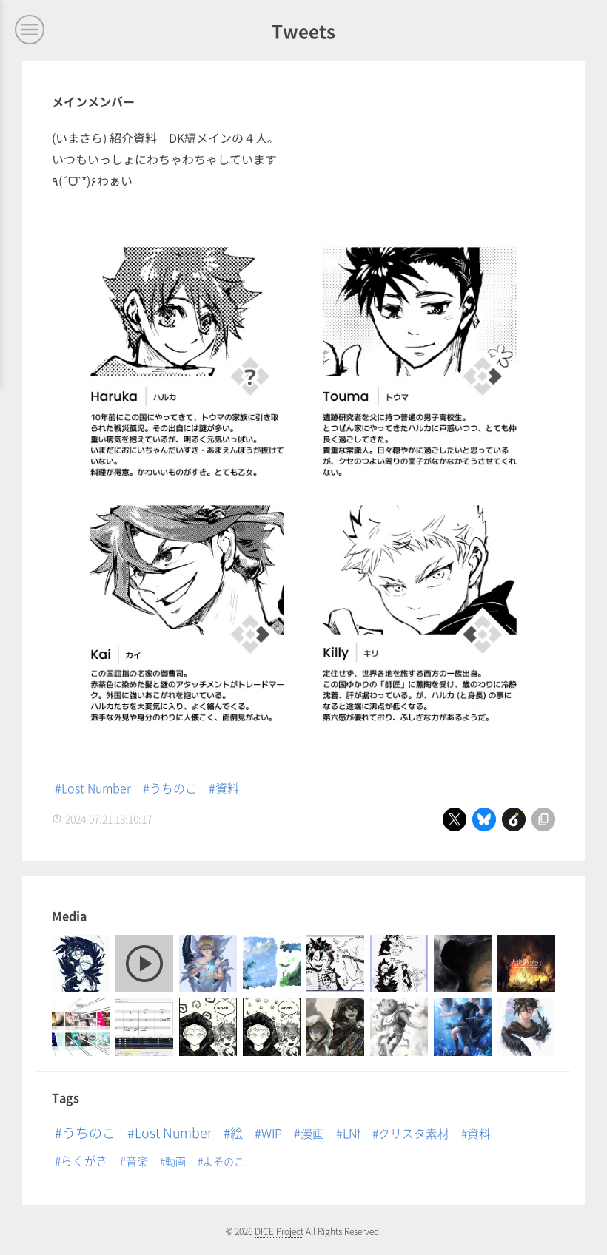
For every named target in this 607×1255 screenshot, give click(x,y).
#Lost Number (93, 787)
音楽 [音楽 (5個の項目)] (137, 1160)
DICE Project (279, 1231)
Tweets (303, 31)
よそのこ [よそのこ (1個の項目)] (223, 1161)
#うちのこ (170, 787)
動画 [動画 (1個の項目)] (175, 1161)
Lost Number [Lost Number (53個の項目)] (173, 1132)
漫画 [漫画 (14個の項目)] (312, 1133)
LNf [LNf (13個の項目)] (351, 1133)
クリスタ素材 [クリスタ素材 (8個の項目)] (413, 1133)
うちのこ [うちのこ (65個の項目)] (88, 1132)
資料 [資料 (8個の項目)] (479, 1133)
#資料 (224, 787)
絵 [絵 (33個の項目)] (236, 1132)
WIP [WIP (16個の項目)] (271, 1133)
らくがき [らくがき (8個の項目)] (84, 1160)
